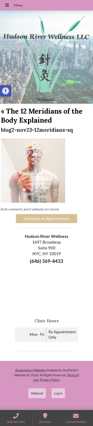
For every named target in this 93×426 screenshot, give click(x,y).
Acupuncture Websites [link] (30, 370)
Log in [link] (58, 393)
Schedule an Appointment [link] (46, 218)
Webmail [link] (37, 393)
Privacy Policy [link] (49, 380)
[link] (5, 90)
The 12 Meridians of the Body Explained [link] (41, 115)
